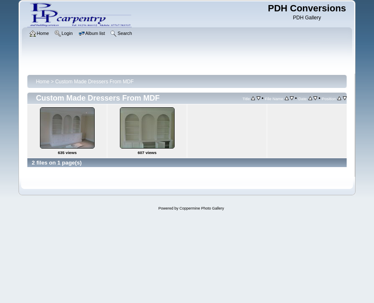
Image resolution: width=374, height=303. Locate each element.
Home (42, 82)
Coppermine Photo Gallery (201, 208)
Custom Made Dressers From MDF (94, 82)
